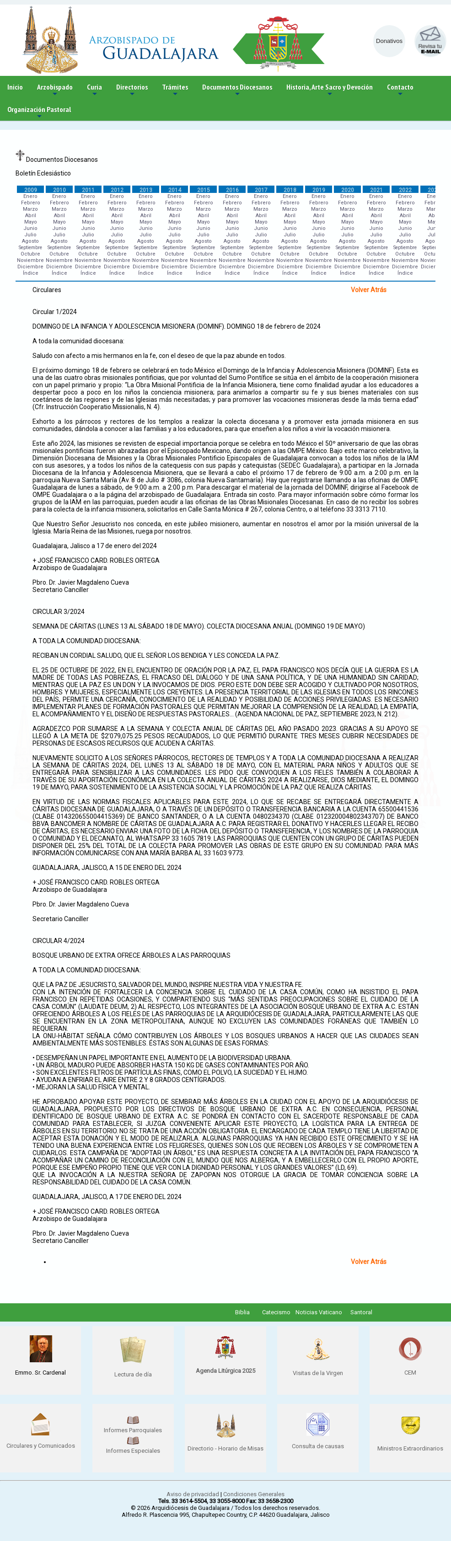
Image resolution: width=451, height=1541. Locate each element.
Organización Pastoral (39, 113)
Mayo (30, 222)
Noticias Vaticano (318, 1312)
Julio (30, 235)
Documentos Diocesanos (237, 90)
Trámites (175, 90)
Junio (30, 228)
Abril (30, 216)
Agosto (30, 241)
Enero (30, 196)
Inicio (15, 86)
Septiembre (30, 247)
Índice (30, 273)
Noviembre (30, 260)
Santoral (361, 1312)
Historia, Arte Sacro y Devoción (329, 90)
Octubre (30, 254)
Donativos (389, 40)
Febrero (30, 203)
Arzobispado (55, 90)
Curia (94, 90)
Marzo (30, 209)
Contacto (400, 90)
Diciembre (30, 267)
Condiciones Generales (254, 1494)
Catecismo (276, 1312)
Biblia (242, 1312)
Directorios (132, 90)
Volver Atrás (369, 289)
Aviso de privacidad (192, 1494)
